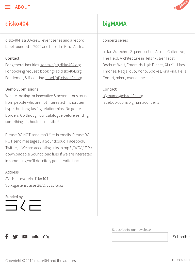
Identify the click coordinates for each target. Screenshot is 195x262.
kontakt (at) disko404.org (60, 64)
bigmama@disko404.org (123, 95)
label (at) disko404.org (63, 77)
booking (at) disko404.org (61, 71)
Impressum (180, 259)
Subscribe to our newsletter (132, 229)
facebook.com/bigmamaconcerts (131, 102)
